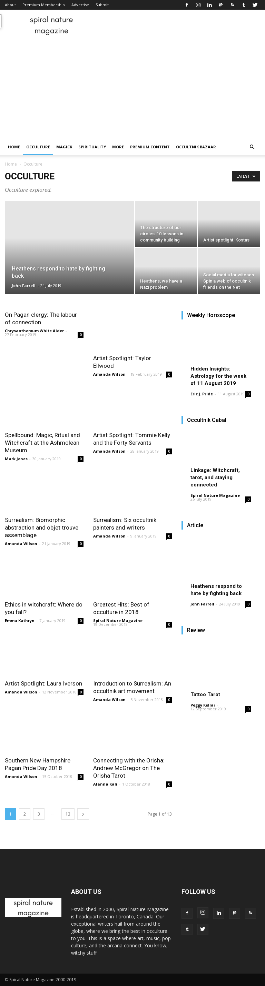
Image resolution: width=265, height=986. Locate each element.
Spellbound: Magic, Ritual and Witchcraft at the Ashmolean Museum (42, 443)
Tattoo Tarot (205, 694)
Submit (102, 4)
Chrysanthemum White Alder (34, 330)
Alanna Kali (105, 784)
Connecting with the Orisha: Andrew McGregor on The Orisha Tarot (129, 768)
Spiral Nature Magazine (118, 620)
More (118, 146)
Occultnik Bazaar (196, 146)
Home (14, 146)
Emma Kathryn (20, 620)
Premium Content (150, 146)
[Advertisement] (132, 87)
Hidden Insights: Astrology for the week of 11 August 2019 (218, 376)
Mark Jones (16, 458)
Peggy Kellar (202, 705)
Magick (64, 146)
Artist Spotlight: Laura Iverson (43, 683)
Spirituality (92, 146)
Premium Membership (43, 4)
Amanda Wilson (109, 374)
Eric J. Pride (201, 393)
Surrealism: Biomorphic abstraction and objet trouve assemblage (41, 527)
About (10, 4)
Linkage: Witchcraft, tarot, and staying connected (215, 477)
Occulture (38, 146)
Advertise (80, 4)
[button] (252, 147)
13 (68, 814)
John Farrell (24, 285)
